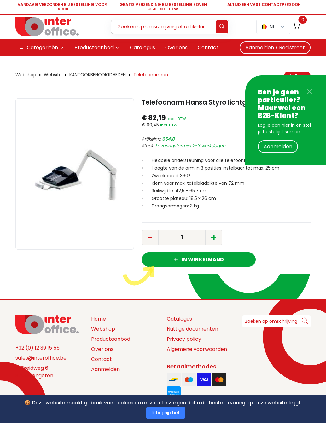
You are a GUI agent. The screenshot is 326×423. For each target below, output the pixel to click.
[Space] (47, 324)
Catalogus (179, 318)
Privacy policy (184, 339)
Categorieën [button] (38, 47)
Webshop (25, 75)
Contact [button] (208, 47)
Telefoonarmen (150, 75)
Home (98, 318)
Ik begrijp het (166, 412)
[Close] (309, 92)
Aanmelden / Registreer (275, 47)
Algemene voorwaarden (197, 349)
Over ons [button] (176, 47)
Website (53, 75)
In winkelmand (198, 259)
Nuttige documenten (192, 329)
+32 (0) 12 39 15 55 (37, 347)
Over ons (102, 349)
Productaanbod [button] (94, 47)
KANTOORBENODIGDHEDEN (97, 75)
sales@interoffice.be (41, 358)
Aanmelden (278, 146)
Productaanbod (110, 339)
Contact (101, 359)
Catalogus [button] (142, 47)
